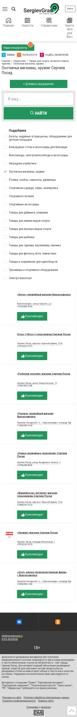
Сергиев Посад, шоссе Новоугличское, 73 (37, 383)
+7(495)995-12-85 (24, 584)
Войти (70, 8)
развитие (46, 707)
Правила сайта (46, 700)
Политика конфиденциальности (19, 700)
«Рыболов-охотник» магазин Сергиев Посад (43, 373)
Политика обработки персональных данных (46, 697)
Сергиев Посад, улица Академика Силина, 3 (38, 462)
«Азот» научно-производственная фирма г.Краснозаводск (41, 574)
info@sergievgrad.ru (12, 635)
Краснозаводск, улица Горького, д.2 (34, 304)
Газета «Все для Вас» (69, 28)
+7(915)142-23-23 (24, 544)
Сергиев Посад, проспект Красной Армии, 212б (39, 343)
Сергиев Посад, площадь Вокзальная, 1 (36, 542)
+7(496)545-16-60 (24, 425)
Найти (38, 113)
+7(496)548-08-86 (24, 465)
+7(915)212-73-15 (24, 346)
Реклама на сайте (11, 697)
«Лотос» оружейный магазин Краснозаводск (44, 294)
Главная (8, 22)
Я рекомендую (32, 316)
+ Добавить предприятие (38, 84)
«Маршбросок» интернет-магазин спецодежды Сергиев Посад (37, 494)
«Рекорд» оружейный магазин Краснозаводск (35, 415)
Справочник (49, 22)
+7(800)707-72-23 (24, 505)
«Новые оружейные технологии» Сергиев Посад (42, 455)
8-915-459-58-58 (10, 639)
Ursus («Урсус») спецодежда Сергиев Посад (43, 334)
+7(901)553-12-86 (24, 386)
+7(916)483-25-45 (24, 306)
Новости (27, 22)
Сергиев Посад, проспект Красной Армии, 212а (39, 502)
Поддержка (32, 707)
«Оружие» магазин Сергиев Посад (37, 532)
